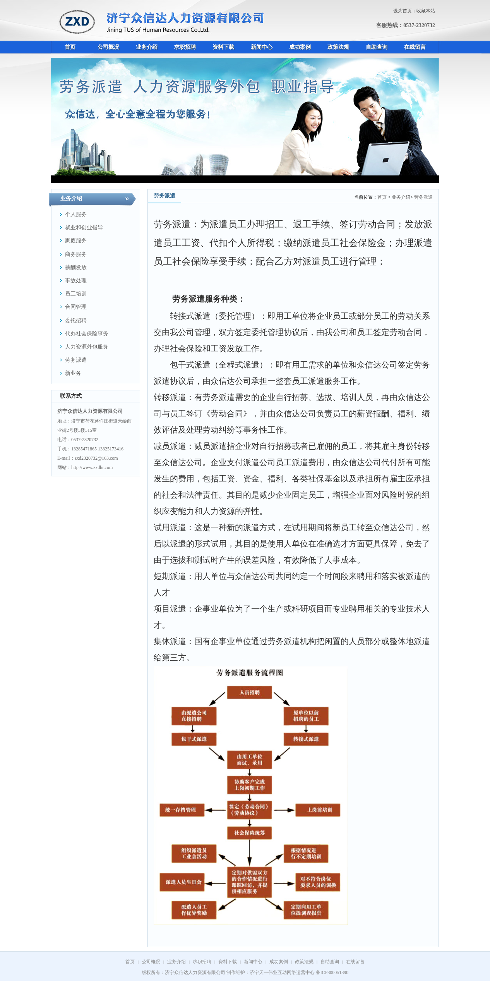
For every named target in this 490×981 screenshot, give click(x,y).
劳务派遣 (423, 197)
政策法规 (304, 961)
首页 (382, 197)
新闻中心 (253, 961)
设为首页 (402, 11)
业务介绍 (401, 197)
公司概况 (151, 961)
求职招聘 (202, 961)
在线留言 (355, 961)
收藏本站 (425, 11)
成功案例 (278, 961)
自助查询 (329, 961)
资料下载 (227, 961)
